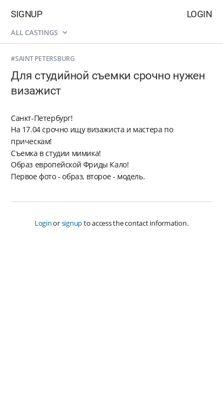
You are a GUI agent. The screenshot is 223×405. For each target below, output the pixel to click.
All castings (39, 32)
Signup (26, 14)
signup (72, 223)
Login (199, 14)
